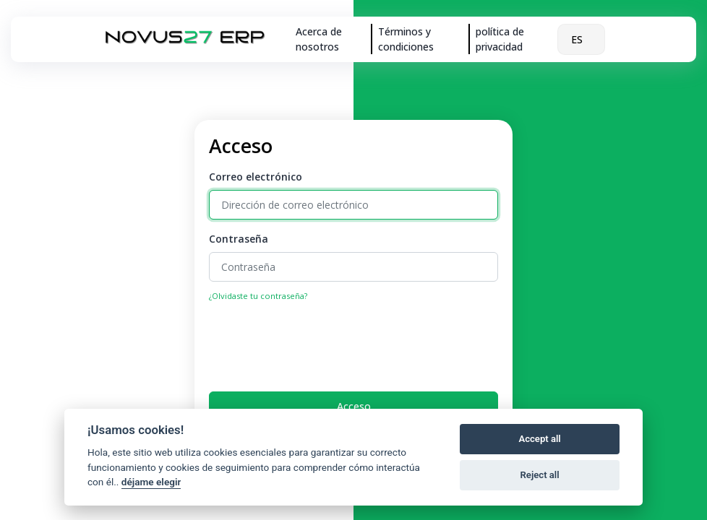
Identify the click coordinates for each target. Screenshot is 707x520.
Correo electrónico (255, 176)
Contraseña (238, 239)
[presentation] (319, 342)
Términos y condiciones (406, 39)
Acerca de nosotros (319, 39)
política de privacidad (500, 39)
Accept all (539, 438)
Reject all (540, 474)
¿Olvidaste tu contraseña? (258, 295)
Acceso (354, 406)
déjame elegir (151, 482)
